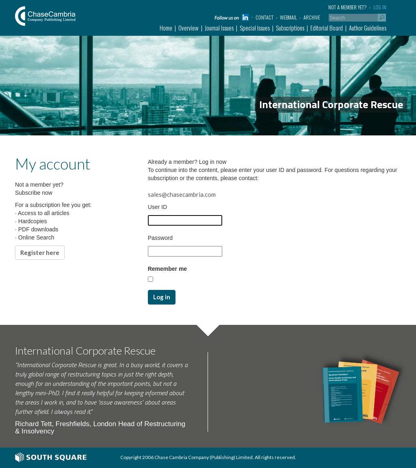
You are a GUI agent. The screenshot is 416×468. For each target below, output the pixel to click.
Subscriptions (290, 28)
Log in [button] (161, 296)
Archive (311, 17)
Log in (379, 7)
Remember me (167, 269)
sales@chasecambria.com (182, 194)
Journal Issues (219, 28)
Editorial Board (326, 28)
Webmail (288, 17)
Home (166, 28)
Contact (264, 17)
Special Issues (255, 28)
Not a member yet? (347, 7)
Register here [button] (39, 252)
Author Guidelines (367, 28)
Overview (188, 28)
